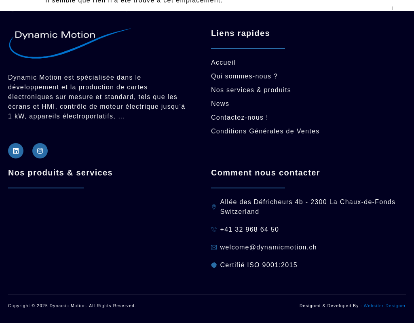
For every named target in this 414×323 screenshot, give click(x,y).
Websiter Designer (385, 306)
